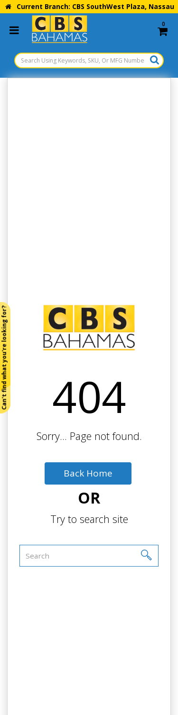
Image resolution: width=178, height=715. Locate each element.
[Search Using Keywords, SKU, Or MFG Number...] (89, 60)
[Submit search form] (154, 59)
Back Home (88, 473)
